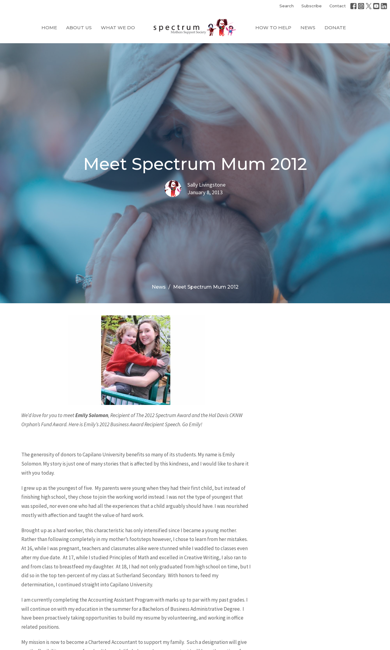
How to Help (273, 27)
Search (286, 5)
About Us (79, 27)
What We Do (118, 27)
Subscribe (311, 5)
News (307, 27)
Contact (337, 5)
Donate (335, 27)
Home (49, 27)
